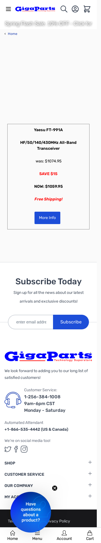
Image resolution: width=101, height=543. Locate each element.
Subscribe (71, 322)
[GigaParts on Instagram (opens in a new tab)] (24, 449)
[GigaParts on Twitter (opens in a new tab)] (7, 449)
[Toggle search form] (64, 9)
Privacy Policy (57, 521)
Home (12, 535)
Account (64, 535)
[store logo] (37, 8)
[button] (30, 512)
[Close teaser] (55, 488)
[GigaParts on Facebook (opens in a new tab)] (16, 449)
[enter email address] (30, 322)
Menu (37, 535)
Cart (90, 535)
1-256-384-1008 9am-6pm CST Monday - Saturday (44, 403)
